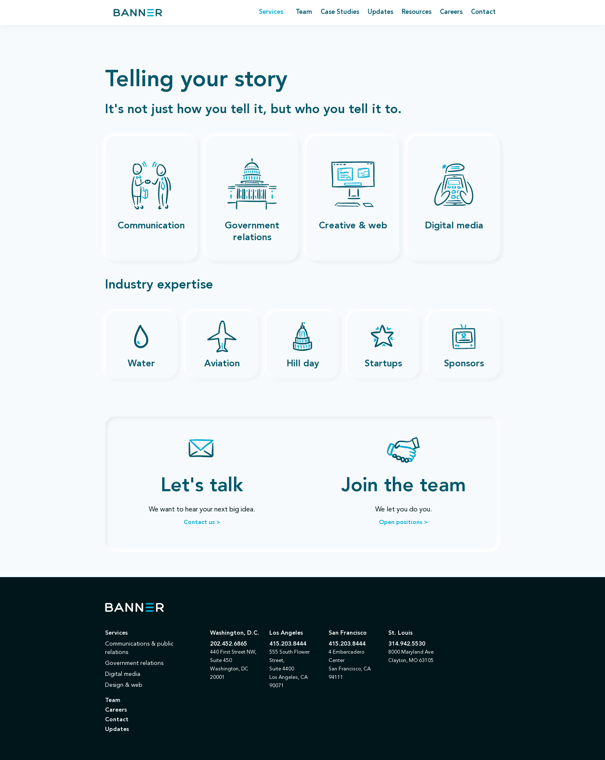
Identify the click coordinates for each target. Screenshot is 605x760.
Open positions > (403, 522)
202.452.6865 (228, 644)
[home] (137, 13)
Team (304, 12)
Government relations (134, 663)
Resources (416, 12)
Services (116, 633)
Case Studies (340, 12)
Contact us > (202, 522)
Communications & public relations (139, 648)
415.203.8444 (287, 644)
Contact (483, 12)
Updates (380, 12)
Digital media (122, 674)
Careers (451, 12)
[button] (271, 12)
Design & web (123, 685)
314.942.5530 (406, 644)
